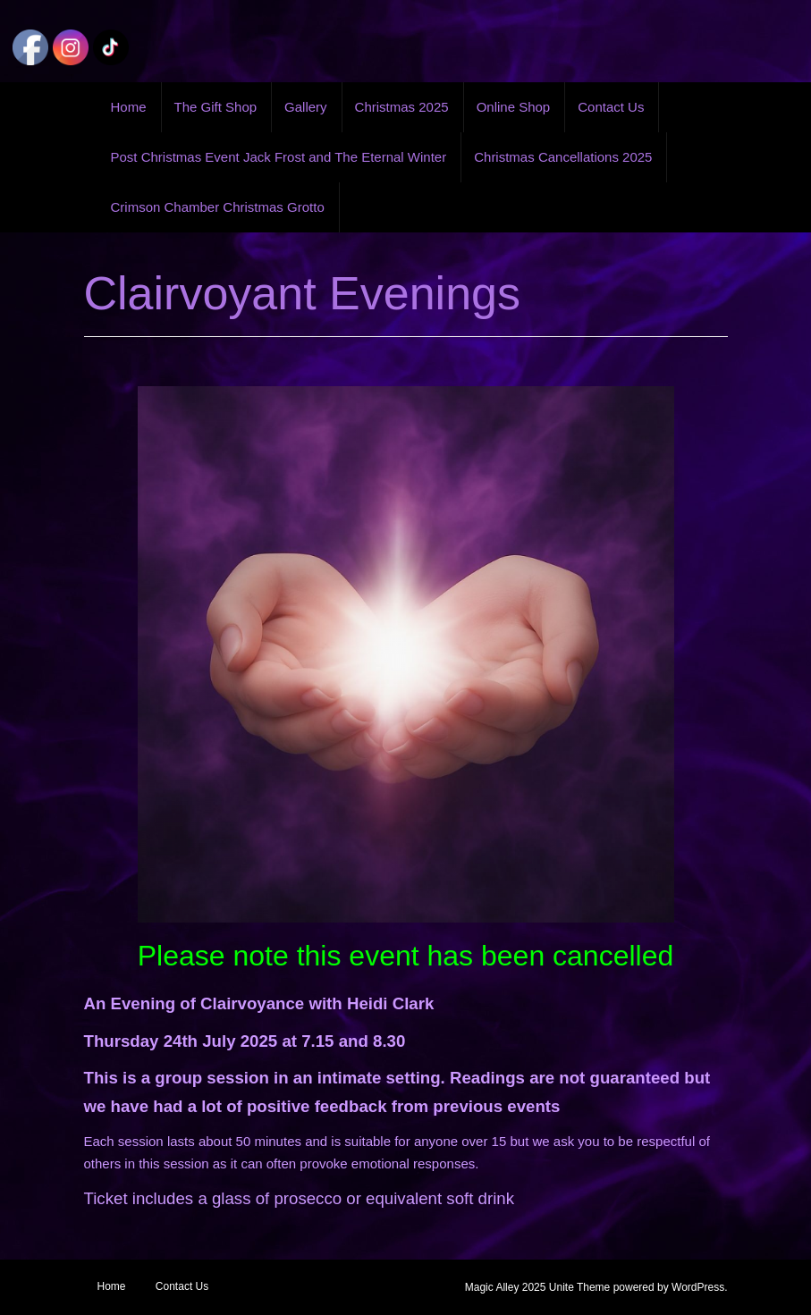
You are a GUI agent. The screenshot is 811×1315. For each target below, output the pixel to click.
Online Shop (514, 106)
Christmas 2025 (402, 106)
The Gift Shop (216, 106)
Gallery (305, 106)
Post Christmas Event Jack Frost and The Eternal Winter (279, 156)
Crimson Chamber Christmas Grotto (218, 207)
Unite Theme (579, 1287)
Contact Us (611, 106)
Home (129, 106)
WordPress (698, 1287)
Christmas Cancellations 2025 (563, 156)
